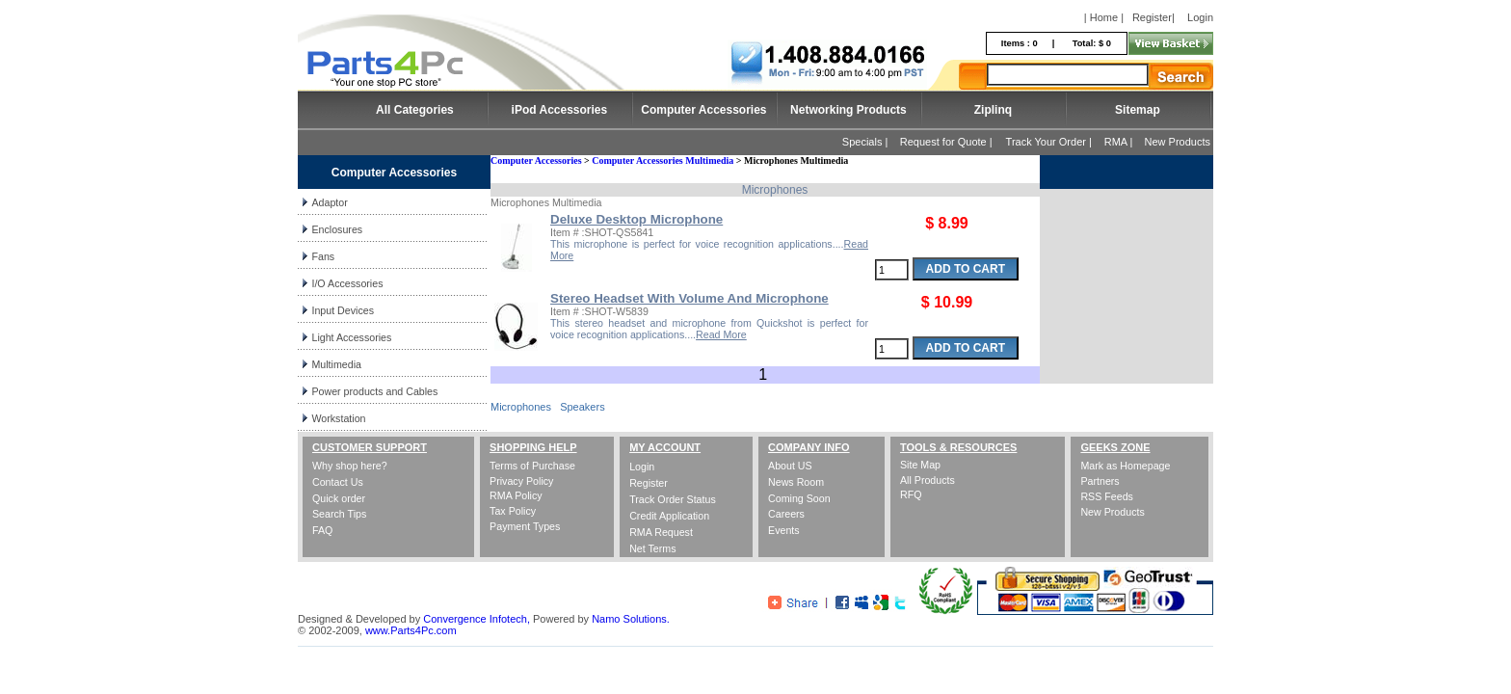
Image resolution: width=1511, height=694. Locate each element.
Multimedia (336, 364)
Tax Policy (513, 511)
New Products (1177, 141)
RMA (1115, 141)
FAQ (322, 530)
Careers (786, 514)
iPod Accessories (560, 110)
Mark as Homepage (1125, 465)
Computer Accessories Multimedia (662, 160)
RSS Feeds (1106, 496)
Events (784, 530)
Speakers (582, 407)
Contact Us (337, 482)
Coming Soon (799, 498)
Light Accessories (351, 337)
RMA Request (661, 532)
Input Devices (342, 310)
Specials (862, 141)
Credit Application (669, 515)
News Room (796, 482)
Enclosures (336, 229)
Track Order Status (672, 499)
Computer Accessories (703, 110)
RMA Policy (516, 495)
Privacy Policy (521, 481)
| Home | (1104, 17)
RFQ (911, 494)
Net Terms (652, 548)
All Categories (415, 110)
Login (1200, 17)
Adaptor (329, 202)
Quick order (338, 498)
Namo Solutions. (631, 619)
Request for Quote (943, 141)
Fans (322, 256)
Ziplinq (993, 110)
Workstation (338, 418)
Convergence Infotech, (476, 619)
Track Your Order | (1050, 141)
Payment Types (525, 526)
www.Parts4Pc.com (411, 630)
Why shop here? (349, 465)
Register (1152, 17)
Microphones (520, 407)
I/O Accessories (347, 283)
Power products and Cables (374, 391)
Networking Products (848, 110)
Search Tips (339, 514)
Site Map (920, 464)
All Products (927, 480)
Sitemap (1137, 110)
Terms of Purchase (532, 465)
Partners (1099, 481)
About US (790, 465)
